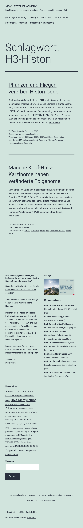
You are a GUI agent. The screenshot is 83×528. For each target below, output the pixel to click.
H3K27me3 (43, 137)
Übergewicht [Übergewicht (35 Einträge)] (30, 450)
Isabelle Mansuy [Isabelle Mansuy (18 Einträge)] (14, 416)
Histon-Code (53, 137)
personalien (11, 22)
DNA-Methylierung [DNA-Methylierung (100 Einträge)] (24, 400)
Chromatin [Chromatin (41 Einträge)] (10, 395)
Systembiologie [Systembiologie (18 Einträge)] (10, 446)
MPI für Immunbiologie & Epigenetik (33, 140)
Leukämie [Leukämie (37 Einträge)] (9, 423)
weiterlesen (54, 122)
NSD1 (11, 233)
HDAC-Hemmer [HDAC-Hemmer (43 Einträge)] (13, 412)
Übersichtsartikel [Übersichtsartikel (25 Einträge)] (11, 455)
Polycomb (59, 140)
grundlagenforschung (15, 17)
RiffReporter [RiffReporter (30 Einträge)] (23, 435)
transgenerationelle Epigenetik (20, 143)
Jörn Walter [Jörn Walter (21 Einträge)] (23, 416)
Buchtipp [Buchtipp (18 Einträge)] (35, 392)
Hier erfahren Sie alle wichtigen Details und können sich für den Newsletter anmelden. (22, 289)
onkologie (33, 17)
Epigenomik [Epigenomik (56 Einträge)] (12, 408)
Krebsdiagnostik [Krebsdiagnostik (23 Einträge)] (11, 420)
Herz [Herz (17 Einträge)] (22, 413)
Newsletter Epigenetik (21, 6)
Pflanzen (51, 140)
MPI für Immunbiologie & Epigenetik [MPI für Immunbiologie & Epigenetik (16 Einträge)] (20, 428)
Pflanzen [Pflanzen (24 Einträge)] (8, 435)
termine (23, 22)
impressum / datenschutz (42, 22)
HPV (47, 230)
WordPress (31, 517)
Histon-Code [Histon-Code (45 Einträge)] (30, 412)
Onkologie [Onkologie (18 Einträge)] (34, 428)
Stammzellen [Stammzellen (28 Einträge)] (10, 442)
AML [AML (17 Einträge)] (23, 392)
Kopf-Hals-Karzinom (57, 230)
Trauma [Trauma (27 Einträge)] (21, 451)
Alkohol (27, 230)
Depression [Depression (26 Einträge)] (20, 396)
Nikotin (68, 230)
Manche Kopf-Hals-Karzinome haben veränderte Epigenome (34, 174)
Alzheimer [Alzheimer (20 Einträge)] (18, 392)
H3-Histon (28, 137)
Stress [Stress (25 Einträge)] (29, 442)
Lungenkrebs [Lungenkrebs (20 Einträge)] (26, 424)
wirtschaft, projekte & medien (55, 17)
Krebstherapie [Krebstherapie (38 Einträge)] (24, 419)
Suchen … (9, 461)
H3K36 (42, 230)
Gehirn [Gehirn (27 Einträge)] (30, 409)
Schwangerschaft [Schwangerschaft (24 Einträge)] (20, 439)
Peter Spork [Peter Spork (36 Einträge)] (33, 431)
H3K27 (35, 137)
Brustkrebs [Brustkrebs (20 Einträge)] (28, 392)
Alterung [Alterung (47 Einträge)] (9, 391)
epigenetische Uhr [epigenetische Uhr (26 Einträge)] (23, 404)
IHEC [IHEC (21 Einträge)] (7, 416)
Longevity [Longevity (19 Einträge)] (18, 424)
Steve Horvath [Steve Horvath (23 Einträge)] (21, 442)
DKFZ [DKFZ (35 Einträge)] (7, 400)
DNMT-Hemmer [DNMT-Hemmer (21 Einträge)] (10, 404)
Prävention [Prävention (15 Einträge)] (15, 435)
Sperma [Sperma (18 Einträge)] (30, 439)
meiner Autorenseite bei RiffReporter (21, 353)
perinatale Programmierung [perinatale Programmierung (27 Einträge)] (16, 432)
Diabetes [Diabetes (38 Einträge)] (29, 395)
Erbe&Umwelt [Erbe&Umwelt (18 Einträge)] (23, 409)
